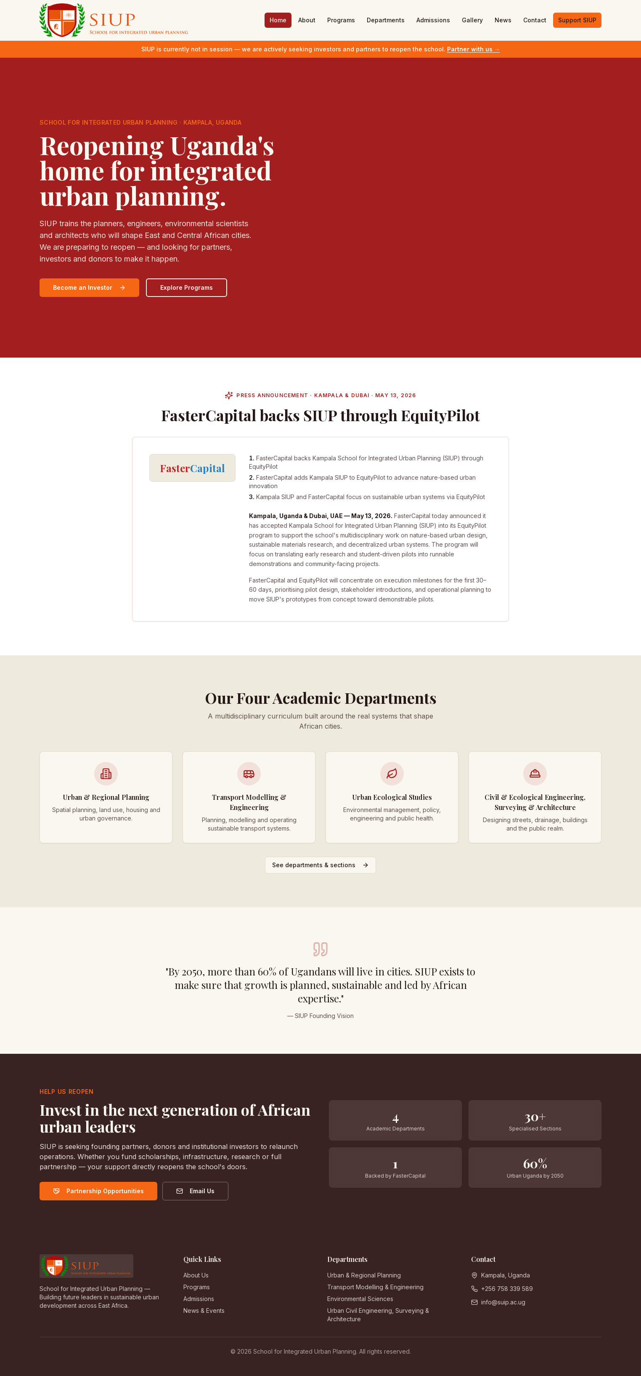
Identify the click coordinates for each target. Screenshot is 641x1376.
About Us (196, 1275)
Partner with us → (473, 49)
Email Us (196, 1190)
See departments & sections (320, 868)
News (503, 20)
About (306, 20)
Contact (534, 20)
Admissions (433, 20)
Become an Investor (89, 287)
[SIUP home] (115, 20)
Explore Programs (186, 287)
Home (278, 20)
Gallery (472, 20)
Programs (341, 20)
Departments (386, 20)
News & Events (204, 1310)
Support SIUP (577, 20)
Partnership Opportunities (98, 1190)
